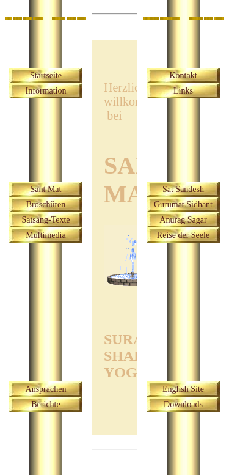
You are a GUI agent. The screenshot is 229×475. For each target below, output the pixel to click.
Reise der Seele (183, 235)
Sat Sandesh (183, 189)
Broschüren (46, 204)
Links (183, 90)
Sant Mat (46, 189)
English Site (183, 389)
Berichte (45, 404)
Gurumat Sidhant (183, 204)
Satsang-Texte (45, 219)
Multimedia (45, 235)
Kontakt (183, 75)
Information (46, 90)
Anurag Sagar (182, 219)
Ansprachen (46, 389)
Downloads (183, 404)
